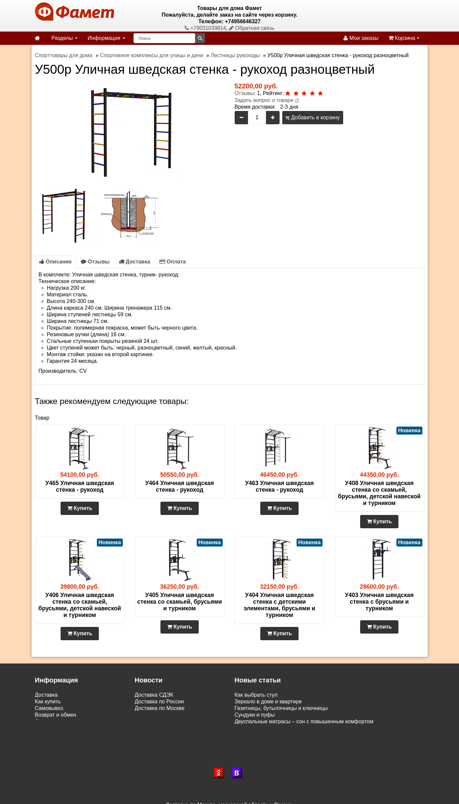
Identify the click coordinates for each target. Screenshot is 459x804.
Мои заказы (361, 38)
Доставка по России (159, 701)
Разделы (65, 38)
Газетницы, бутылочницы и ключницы (281, 708)
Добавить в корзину (313, 117)
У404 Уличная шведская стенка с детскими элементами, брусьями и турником (279, 605)
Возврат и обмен (55, 715)
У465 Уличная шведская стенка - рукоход (79, 486)
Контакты (46, 728)
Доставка (134, 261)
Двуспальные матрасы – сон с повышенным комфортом (304, 721)
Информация (106, 38)
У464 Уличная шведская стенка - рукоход (179, 486)
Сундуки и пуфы (255, 715)
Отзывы (244, 93)
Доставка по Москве (160, 708)
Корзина (403, 38)
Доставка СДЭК (154, 695)
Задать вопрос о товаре (264, 100)
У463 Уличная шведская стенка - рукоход (279, 486)
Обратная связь (251, 28)
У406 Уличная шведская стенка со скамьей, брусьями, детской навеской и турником (79, 605)
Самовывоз (49, 708)
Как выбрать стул (256, 695)
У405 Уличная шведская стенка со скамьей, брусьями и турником (179, 602)
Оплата (172, 261)
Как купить (48, 701)
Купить (79, 508)
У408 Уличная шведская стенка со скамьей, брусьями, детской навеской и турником (379, 493)
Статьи (43, 721)
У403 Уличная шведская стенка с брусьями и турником (379, 602)
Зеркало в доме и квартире (268, 701)
